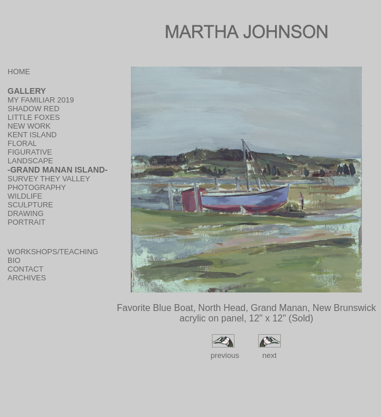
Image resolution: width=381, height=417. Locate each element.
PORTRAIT (27, 222)
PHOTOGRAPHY (37, 187)
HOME (19, 71)
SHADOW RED (34, 108)
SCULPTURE (30, 204)
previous (223, 355)
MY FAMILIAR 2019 (41, 100)
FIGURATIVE (30, 152)
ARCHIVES (27, 277)
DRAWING (25, 213)
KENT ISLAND (32, 134)
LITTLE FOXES (34, 117)
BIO (14, 260)
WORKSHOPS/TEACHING (53, 251)
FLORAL (22, 143)
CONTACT (25, 269)
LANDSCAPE (30, 160)
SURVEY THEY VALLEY (49, 178)
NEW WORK (29, 126)
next (269, 355)
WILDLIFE (25, 196)
